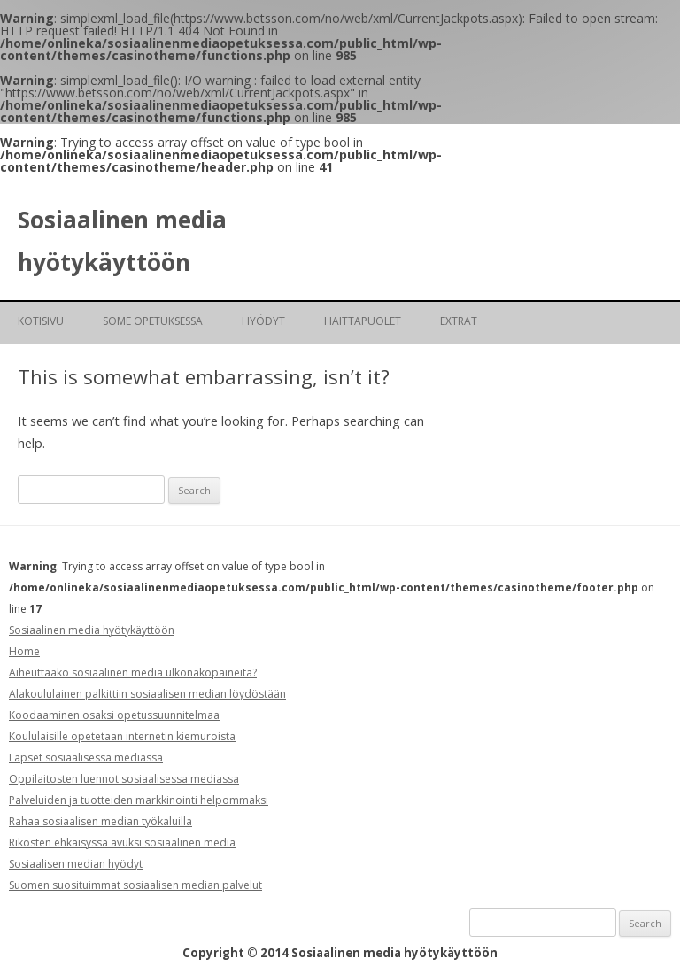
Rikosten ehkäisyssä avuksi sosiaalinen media (122, 842)
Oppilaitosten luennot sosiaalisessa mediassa (124, 778)
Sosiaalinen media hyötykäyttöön (122, 241)
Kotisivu (41, 321)
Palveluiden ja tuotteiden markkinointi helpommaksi (138, 800)
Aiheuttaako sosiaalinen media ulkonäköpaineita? (133, 672)
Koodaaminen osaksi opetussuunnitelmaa (114, 715)
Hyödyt (263, 321)
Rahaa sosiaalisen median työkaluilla (100, 821)
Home (24, 651)
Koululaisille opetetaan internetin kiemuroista (122, 736)
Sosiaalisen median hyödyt (76, 863)
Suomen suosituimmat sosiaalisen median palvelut (135, 885)
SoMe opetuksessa (153, 321)
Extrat (458, 321)
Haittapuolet (362, 321)
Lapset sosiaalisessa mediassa (86, 757)
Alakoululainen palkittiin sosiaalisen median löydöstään (147, 693)
